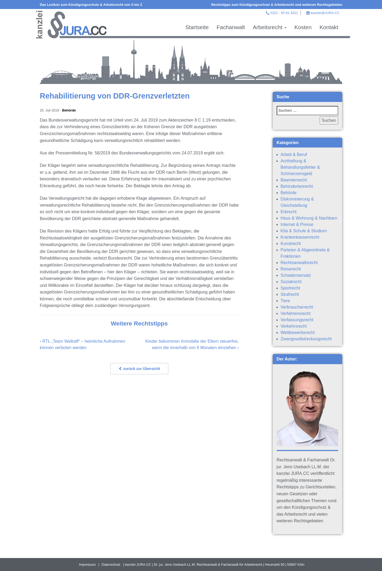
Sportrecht (290, 288)
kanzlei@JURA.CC (325, 13)
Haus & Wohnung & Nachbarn (309, 218)
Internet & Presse (297, 224)
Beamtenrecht (294, 180)
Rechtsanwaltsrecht (299, 262)
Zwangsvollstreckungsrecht (306, 339)
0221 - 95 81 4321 (284, 13)
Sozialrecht (291, 281)
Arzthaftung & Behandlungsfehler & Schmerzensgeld (300, 167)
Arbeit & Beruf (294, 154)
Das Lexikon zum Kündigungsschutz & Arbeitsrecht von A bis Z (91, 5)
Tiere (285, 300)
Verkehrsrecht (294, 326)
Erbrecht (289, 211)
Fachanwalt (231, 27)
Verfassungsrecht (297, 320)
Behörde (69, 110)
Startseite (197, 27)
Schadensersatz (296, 275)
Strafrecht (290, 294)
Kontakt (328, 27)
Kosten (303, 27)
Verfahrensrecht (296, 313)
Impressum (87, 564)
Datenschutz (111, 564)
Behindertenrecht (297, 186)
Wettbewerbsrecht (298, 332)
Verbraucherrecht (297, 307)
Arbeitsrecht (269, 27)
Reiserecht (291, 269)
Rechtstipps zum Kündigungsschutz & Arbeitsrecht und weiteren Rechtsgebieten (276, 5)
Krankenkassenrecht (300, 237)
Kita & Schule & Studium (304, 231)
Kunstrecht (291, 243)
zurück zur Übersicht (139, 369)
